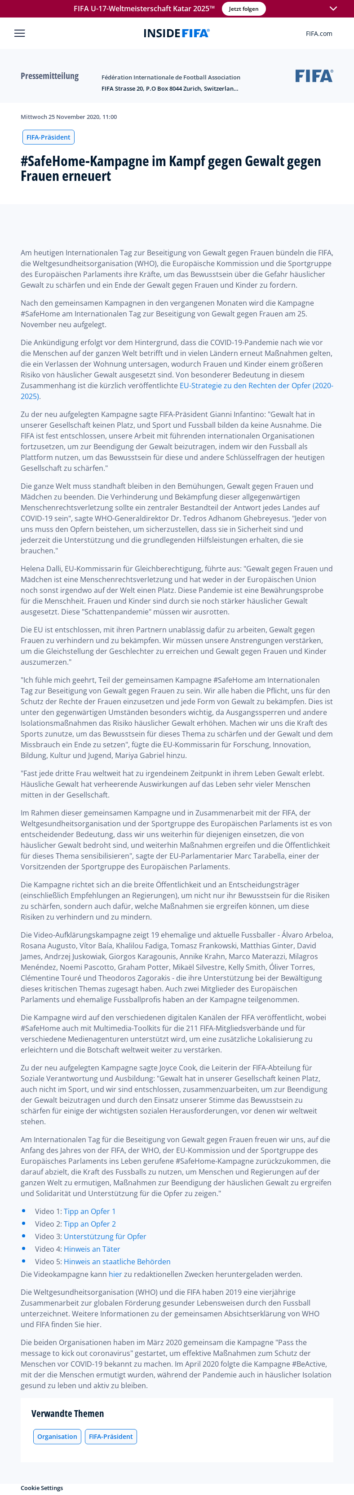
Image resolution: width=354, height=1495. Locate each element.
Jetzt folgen (243, 9)
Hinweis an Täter (92, 1249)
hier (115, 1274)
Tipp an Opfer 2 (90, 1224)
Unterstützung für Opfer (105, 1236)
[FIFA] (177, 33)
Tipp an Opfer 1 (90, 1211)
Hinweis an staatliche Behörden (117, 1262)
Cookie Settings (42, 1488)
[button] (332, 9)
